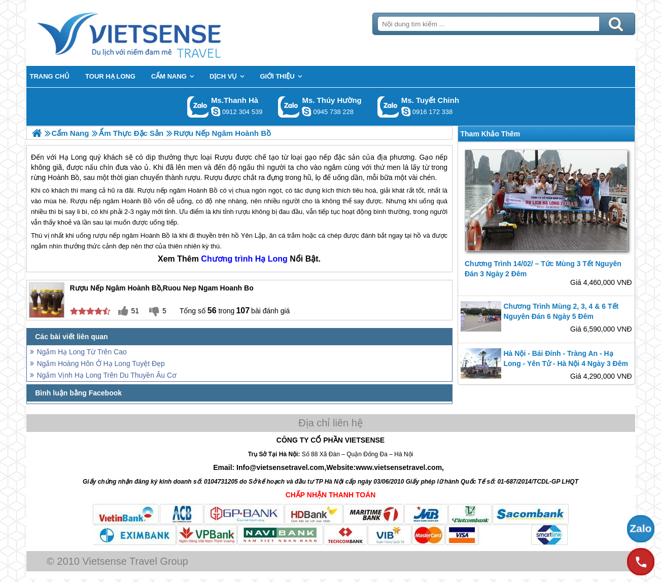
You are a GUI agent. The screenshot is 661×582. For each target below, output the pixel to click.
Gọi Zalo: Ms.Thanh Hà (198, 106)
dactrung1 (306, 111)
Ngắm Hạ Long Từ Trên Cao (82, 352)
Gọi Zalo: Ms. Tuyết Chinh (388, 106)
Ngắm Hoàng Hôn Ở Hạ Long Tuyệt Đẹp (101, 363)
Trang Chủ (154, 33)
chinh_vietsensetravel (406, 111)
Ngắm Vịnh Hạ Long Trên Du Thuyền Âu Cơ (107, 375)
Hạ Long (271, 258)
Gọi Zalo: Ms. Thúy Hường (288, 106)
